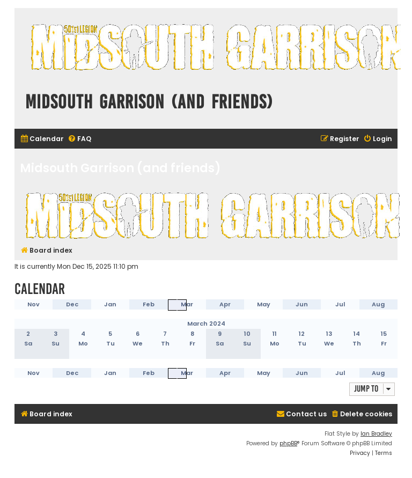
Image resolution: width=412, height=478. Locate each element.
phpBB (288, 443)
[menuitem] (42, 139)
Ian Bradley (376, 434)
